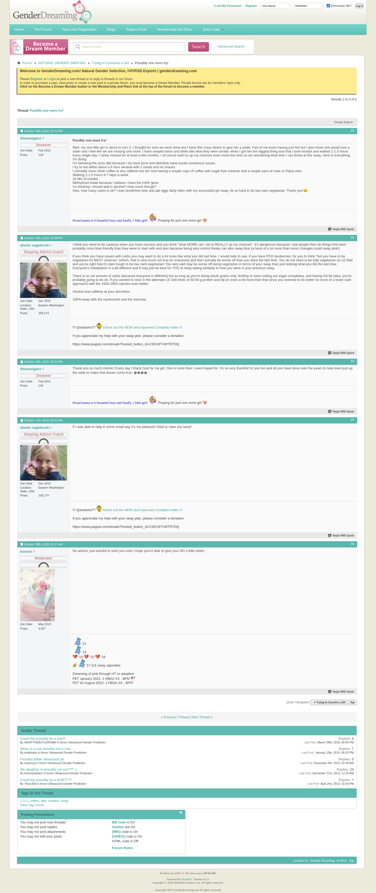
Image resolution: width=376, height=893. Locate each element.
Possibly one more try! (47, 110)
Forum (27, 63)
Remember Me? (339, 5)
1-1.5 (24, 801)
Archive (342, 860)
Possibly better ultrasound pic (42, 759)
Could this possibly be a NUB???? (46, 780)
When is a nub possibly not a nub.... (47, 749)
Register (251, 5)
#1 (352, 130)
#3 (352, 361)
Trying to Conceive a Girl (110, 63)
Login (51, 79)
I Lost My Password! (227, 5)
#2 (352, 237)
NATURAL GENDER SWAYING (62, 63)
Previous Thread (176, 717)
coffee (34, 801)
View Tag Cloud (32, 805)
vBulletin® (187, 879)
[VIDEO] (118, 836)
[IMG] (116, 832)
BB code (119, 822)
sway (64, 801)
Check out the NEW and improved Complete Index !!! (142, 327)
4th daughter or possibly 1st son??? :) (48, 769)
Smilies (118, 827)
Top (352, 702)
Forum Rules (122, 848)
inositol (53, 801)
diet (43, 801)
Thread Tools (342, 122)
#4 (352, 420)
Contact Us (300, 860)
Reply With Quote (341, 229)
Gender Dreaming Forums (52, 12)
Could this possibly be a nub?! (42, 739)
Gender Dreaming (322, 860)
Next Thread (200, 717)
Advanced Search (231, 46)
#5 (352, 544)
